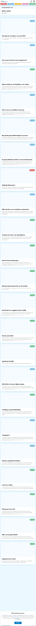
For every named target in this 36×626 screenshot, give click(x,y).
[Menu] (34, 1)
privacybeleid (16, 618)
